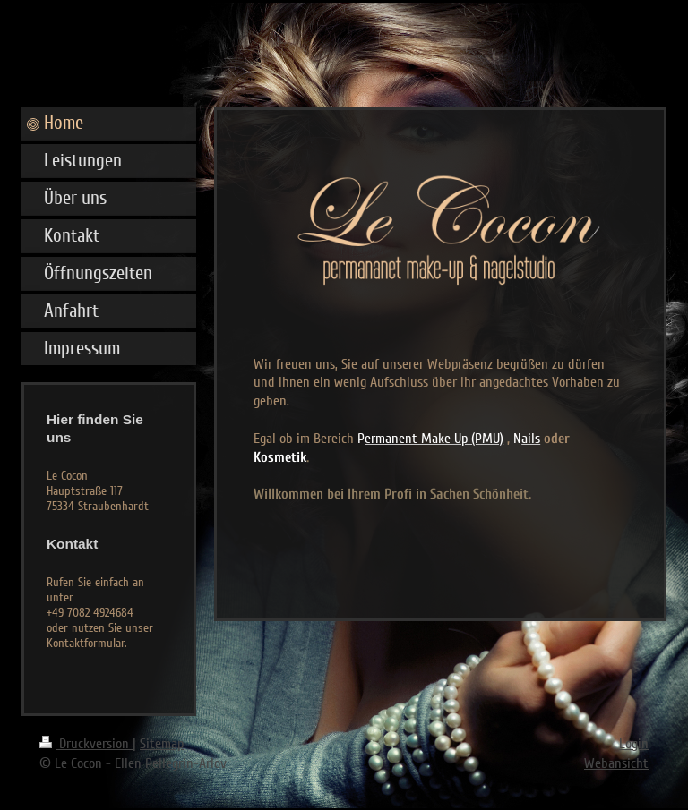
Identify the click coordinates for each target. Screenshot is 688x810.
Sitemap (162, 744)
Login (634, 744)
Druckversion (86, 744)
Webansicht (616, 763)
